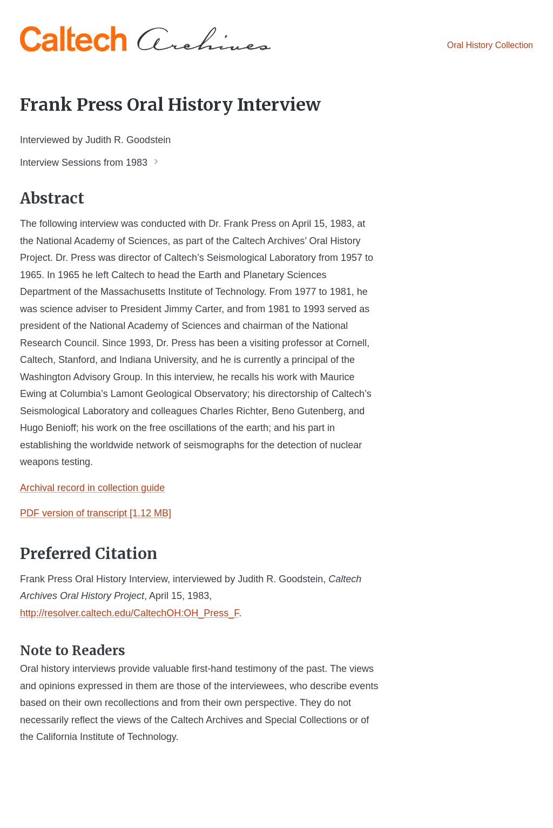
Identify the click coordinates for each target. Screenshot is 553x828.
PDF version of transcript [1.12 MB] (95, 513)
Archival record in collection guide (92, 487)
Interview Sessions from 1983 (83, 162)
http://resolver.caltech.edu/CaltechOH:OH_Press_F (129, 613)
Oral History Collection (490, 45)
